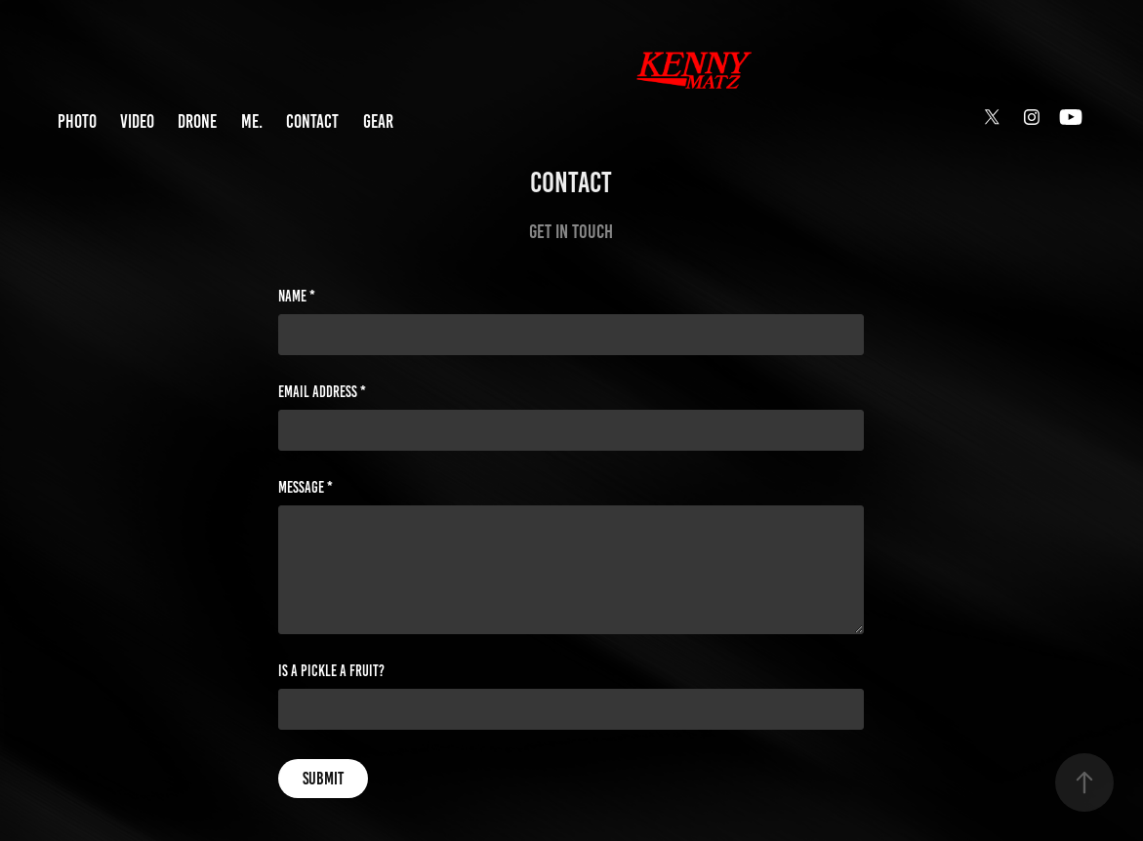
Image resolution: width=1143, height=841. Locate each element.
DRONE (197, 121)
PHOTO (77, 121)
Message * (305, 488)
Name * (296, 296)
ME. (252, 121)
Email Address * (322, 392)
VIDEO (137, 121)
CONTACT (312, 121)
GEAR (378, 121)
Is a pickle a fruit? (331, 671)
